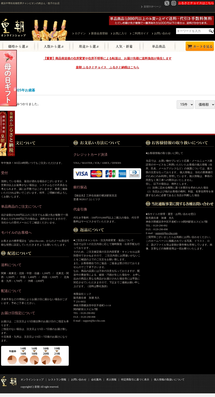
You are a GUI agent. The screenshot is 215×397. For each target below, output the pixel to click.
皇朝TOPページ (152, 6)
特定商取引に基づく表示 (135, 379)
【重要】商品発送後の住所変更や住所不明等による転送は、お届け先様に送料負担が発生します (107, 58)
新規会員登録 (99, 33)
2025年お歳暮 (24, 90)
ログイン (80, 33)
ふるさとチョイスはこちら (196, 3)
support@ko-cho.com (166, 233)
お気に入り (120, 33)
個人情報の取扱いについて (169, 379)
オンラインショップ (32, 379)
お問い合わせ (162, 33)
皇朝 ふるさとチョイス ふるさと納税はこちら (107, 67)
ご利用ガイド (140, 33)
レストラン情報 (57, 379)
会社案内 (96, 379)
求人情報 (111, 379)
